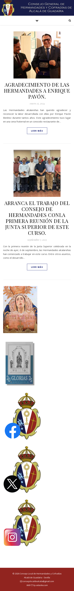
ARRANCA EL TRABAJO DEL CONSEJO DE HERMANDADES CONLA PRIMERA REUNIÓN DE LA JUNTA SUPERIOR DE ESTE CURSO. (37, 218)
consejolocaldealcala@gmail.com (38, 581)
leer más (37, 130)
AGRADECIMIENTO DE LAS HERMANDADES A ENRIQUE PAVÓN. (37, 90)
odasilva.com (42, 585)
